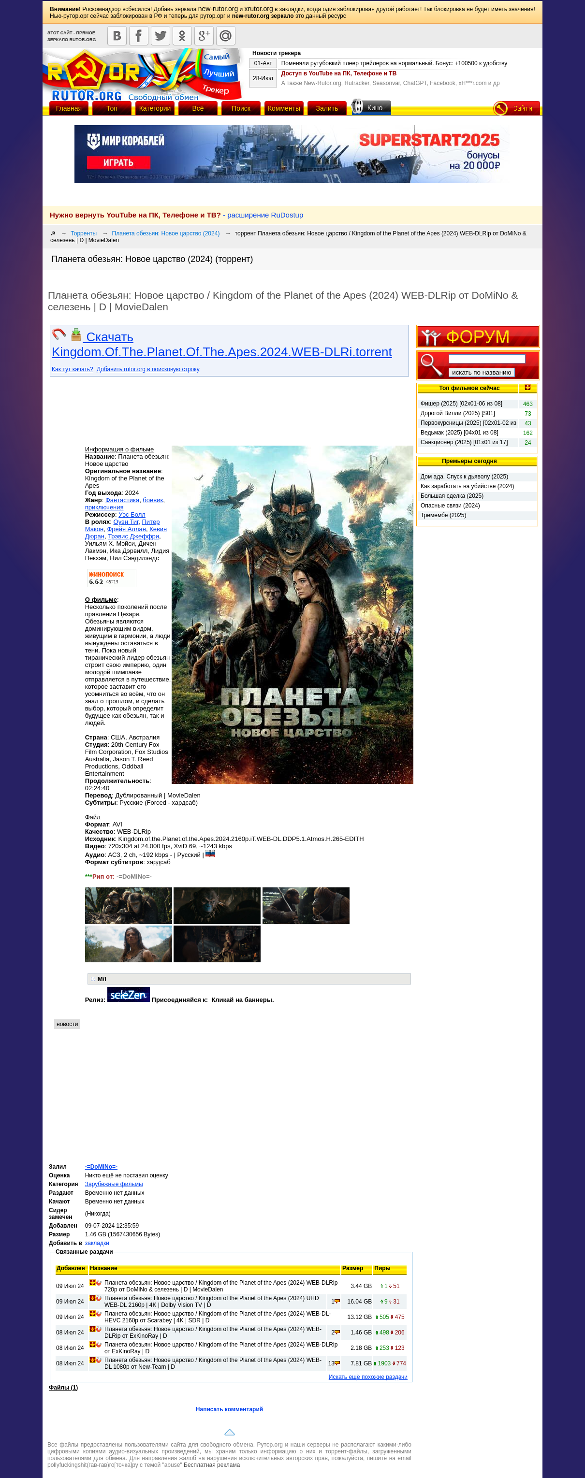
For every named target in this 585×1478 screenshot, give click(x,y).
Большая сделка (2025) (452, 496)
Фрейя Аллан (126, 529)
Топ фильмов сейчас (469, 388)
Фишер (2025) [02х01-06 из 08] (461, 403)
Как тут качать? (72, 369)
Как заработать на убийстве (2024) (467, 486)
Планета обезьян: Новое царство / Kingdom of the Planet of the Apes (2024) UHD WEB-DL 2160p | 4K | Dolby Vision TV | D (211, 1301)
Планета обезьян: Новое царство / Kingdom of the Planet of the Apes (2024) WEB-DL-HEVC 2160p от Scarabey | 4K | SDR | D (217, 1317)
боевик (153, 500)
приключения (104, 507)
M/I (102, 979)
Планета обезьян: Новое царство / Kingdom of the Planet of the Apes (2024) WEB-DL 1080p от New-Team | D (213, 1363)
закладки (97, 1243)
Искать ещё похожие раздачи (368, 1377)
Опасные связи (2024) (450, 505)
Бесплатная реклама (212, 1465)
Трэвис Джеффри (133, 536)
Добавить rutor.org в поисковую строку (148, 369)
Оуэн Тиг (126, 521)
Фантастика (122, 500)
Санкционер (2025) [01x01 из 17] (464, 442)
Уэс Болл (132, 514)
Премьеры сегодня (469, 461)
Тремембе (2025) (443, 515)
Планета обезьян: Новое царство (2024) (166, 233)
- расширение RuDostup (176, 215)
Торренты (84, 233)
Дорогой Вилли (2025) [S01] (458, 413)
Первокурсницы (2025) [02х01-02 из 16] (468, 423)
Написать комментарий (229, 1409)
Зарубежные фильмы (114, 1184)
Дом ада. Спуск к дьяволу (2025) (464, 476)
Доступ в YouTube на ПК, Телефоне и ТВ (339, 73)
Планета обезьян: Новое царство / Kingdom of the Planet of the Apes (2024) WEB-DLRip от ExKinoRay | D (213, 1332)
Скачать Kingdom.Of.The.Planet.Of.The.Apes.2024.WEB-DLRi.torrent (222, 344)
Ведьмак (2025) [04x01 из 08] (459, 432)
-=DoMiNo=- (101, 1166)
